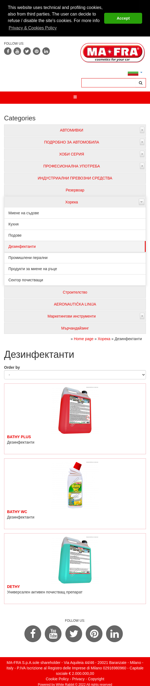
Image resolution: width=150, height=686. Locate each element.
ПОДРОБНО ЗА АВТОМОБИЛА (71, 141)
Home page (83, 338)
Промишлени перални (27, 257)
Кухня (13, 223)
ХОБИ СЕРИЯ (71, 153)
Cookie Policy (57, 678)
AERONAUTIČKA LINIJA (75, 303)
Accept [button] (123, 18)
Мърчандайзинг (75, 327)
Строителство (75, 291)
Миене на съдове (23, 212)
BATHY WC (17, 511)
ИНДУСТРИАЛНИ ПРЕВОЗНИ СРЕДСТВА (75, 177)
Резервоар (75, 189)
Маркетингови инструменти (71, 315)
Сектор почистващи (25, 279)
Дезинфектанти (22, 245)
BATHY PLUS (19, 436)
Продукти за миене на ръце (32, 268)
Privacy (78, 678)
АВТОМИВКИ (71, 129)
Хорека (71, 201)
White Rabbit (65, 684)
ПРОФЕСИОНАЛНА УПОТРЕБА (71, 165)
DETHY (13, 586)
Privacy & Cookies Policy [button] (33, 28)
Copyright (96, 678)
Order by (12, 366)
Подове (15, 234)
